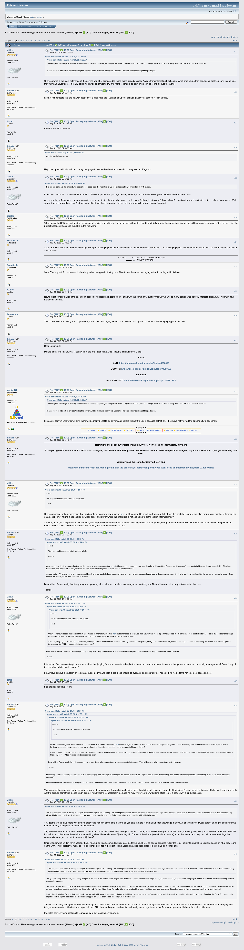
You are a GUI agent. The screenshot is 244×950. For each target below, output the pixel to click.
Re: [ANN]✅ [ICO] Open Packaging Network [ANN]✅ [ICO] (81, 50)
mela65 (10, 90)
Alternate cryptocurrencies (33, 32)
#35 (235, 534)
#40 (235, 854)
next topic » (232, 37)
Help (20, 26)
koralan (10, 216)
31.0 (38, 22)
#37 (235, 681)
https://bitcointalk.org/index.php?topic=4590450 (144, 363)
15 (44, 41)
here (123, 514)
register (40, 17)
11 (33, 41)
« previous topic (218, 37)
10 (30, 41)
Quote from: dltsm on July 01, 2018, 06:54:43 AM (64, 153)
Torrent (44, 22)
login (32, 17)
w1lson (10, 289)
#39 (235, 801)
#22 (235, 92)
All (49, 41)
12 (36, 41)
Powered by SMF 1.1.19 (106, 945)
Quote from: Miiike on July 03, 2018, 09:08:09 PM (64, 539)
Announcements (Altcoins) (61, 32)
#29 (235, 291)
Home (13, 26)
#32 (235, 391)
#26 (235, 217)
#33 (235, 439)
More (51, 26)
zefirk (9, 680)
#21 (235, 51)
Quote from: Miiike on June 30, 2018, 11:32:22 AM (67, 60)
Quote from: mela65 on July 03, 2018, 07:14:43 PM (65, 490)
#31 (235, 340)
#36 (235, 598)
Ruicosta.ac (13, 314)
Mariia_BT (12, 390)
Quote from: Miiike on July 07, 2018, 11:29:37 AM (64, 859)
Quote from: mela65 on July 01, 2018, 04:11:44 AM (65, 183)
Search (28, 26)
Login (35, 26)
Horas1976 (12, 240)
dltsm (10, 121)
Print (235, 40)
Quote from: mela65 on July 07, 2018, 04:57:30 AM (65, 806)
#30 (235, 316)
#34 (235, 485)
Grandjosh (12, 265)
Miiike (10, 50)
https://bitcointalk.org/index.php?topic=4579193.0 (150, 380)
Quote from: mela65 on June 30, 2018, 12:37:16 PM (65, 57)
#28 (235, 267)
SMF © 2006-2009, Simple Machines (133, 945)
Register (43, 26)
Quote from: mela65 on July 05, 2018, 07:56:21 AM (65, 603)
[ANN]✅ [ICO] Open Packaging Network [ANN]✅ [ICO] (105, 32)
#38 (235, 706)
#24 (235, 147)
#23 (235, 123)
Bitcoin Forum (12, 32)
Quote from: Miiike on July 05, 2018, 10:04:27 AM (64, 711)
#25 (235, 178)
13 (39, 41)
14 (41, 41)
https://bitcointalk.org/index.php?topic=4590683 (146, 369)
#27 (235, 242)
